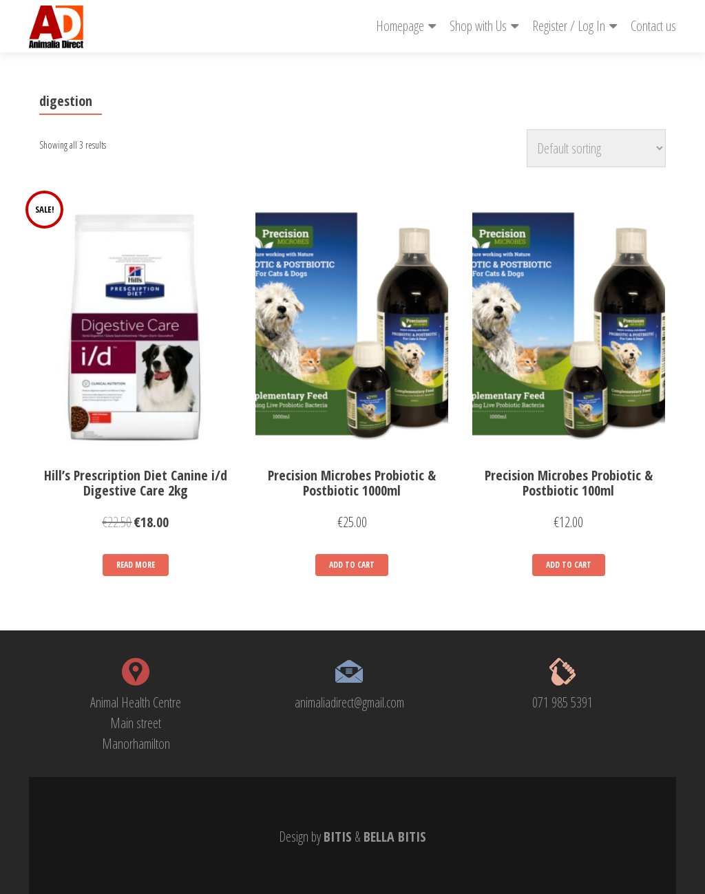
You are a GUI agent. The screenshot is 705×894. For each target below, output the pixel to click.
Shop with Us (478, 26)
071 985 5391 (562, 702)
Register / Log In (568, 26)
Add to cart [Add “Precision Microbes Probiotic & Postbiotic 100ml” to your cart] (568, 565)
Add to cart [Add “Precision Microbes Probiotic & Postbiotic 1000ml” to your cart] (352, 565)
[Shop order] (596, 148)
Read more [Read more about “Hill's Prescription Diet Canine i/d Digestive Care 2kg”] (135, 565)
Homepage (400, 26)
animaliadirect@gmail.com (349, 702)
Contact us (653, 26)
